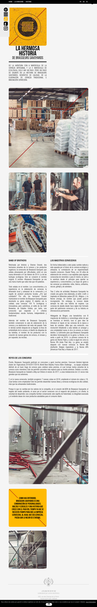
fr (80, 2)
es (87, 2)
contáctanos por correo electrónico (48, 593)
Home (10, 2)
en (83, 2)
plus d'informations (91, 602)
